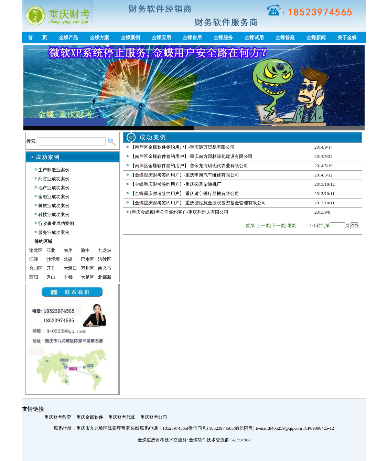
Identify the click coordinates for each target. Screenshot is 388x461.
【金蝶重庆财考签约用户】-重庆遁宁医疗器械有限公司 (184, 193)
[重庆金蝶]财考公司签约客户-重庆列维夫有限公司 (179, 212)
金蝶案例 (130, 37)
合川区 (36, 268)
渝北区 (36, 250)
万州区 (87, 268)
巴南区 (87, 259)
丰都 (68, 277)
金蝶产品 (68, 37)
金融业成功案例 (53, 196)
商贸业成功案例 (53, 178)
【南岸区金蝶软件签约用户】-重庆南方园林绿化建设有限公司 (191, 156)
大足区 (87, 277)
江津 (33, 259)
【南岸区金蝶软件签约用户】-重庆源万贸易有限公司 (182, 147)
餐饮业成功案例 (53, 205)
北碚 (68, 259)
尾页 (291, 225)
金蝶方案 (99, 37)
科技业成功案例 (53, 214)
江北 (50, 250)
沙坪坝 (53, 259)
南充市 (104, 268)
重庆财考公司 (153, 417)
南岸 (68, 250)
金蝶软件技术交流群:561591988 (219, 439)
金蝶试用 (254, 37)
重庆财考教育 (57, 417)
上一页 (263, 225)
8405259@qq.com (286, 428)
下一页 (278, 225)
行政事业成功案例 (56, 223)
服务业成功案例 (53, 232)
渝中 (85, 250)
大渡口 (70, 268)
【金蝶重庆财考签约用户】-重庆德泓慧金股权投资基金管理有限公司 (198, 202)
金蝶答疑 (285, 37)
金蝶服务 (223, 37)
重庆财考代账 (121, 417)
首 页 (37, 37)
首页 (250, 225)
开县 (50, 268)
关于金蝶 (347, 37)
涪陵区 (104, 259)
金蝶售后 (192, 37)
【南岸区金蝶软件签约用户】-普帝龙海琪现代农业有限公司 (189, 165)
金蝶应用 (161, 37)
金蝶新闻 (316, 37)
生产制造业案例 (53, 169)
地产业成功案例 (53, 187)
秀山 (50, 277)
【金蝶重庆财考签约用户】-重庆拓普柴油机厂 (175, 184)
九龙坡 (104, 250)
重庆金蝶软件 (89, 417)
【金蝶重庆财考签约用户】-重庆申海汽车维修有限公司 (184, 175)
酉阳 (33, 277)
